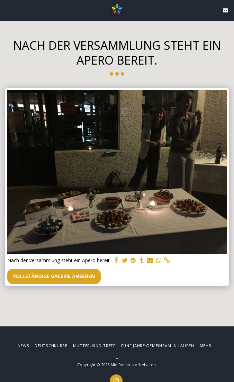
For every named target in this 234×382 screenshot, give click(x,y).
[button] (8, 10)
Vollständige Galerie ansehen (54, 276)
